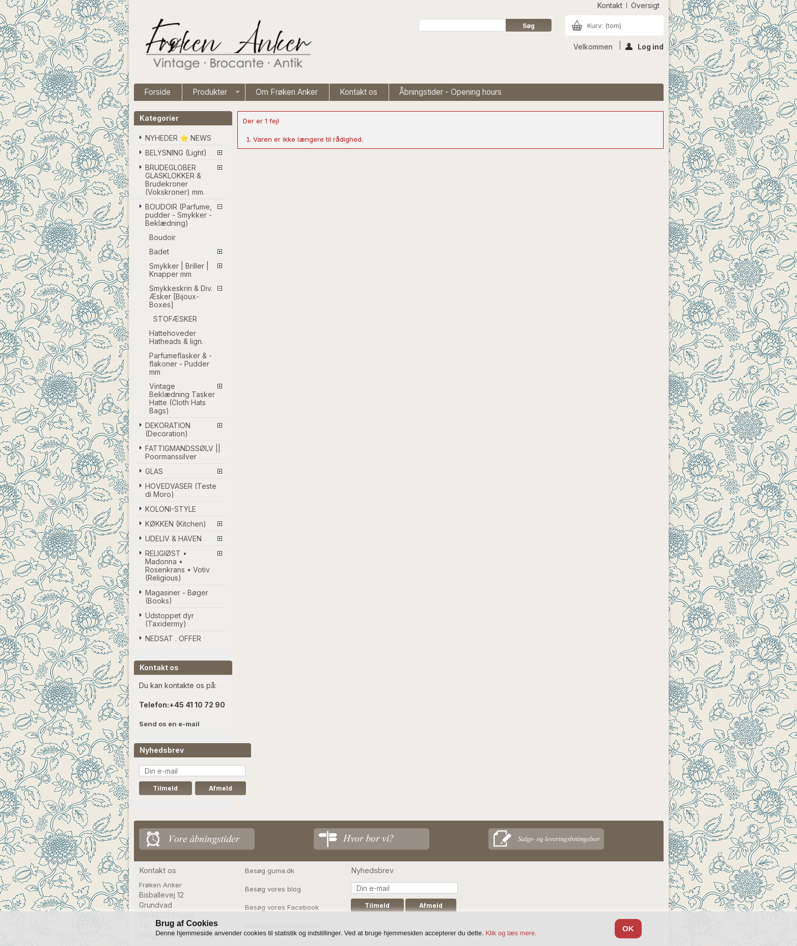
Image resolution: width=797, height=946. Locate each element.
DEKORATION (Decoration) (167, 429)
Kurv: (604, 25)
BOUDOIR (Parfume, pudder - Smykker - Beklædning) (178, 214)
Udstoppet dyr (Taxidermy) (169, 619)
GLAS (154, 471)
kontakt (609, 5)
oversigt (645, 5)
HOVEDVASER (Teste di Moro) (180, 490)
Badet (159, 251)
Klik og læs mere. (510, 933)
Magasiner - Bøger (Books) (176, 596)
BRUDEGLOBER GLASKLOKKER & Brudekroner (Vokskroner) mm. (175, 179)
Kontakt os (358, 92)
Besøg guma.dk (269, 870)
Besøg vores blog (273, 889)
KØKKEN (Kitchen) (175, 523)
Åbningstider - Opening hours (450, 92)
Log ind (644, 45)
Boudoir (162, 237)
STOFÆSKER (175, 318)
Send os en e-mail (169, 724)
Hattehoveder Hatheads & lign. (176, 337)
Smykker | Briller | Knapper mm (179, 269)
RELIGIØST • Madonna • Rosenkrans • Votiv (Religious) (177, 565)
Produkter (211, 94)
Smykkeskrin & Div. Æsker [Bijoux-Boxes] (180, 296)
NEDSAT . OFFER (173, 638)
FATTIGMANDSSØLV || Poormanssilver (183, 452)
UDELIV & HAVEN (173, 538)
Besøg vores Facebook (282, 907)
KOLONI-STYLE (170, 509)
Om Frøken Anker (287, 92)
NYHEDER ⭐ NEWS (178, 138)
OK (628, 928)
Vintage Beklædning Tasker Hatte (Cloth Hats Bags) (182, 398)
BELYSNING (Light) (176, 152)
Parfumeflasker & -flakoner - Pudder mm (180, 363)
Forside (157, 92)
